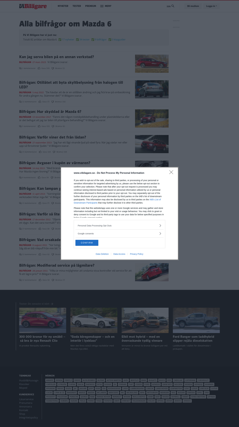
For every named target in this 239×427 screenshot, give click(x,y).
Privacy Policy (136, 254)
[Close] (172, 173)
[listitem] (119, 225)
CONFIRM (90, 243)
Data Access (119, 254)
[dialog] (119, 213)
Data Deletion (102, 254)
